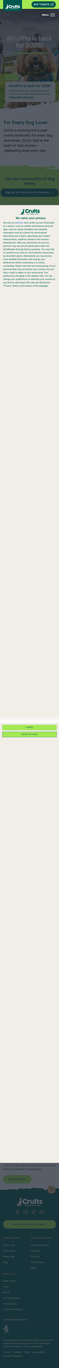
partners (19, 223)
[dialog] (29, 684)
